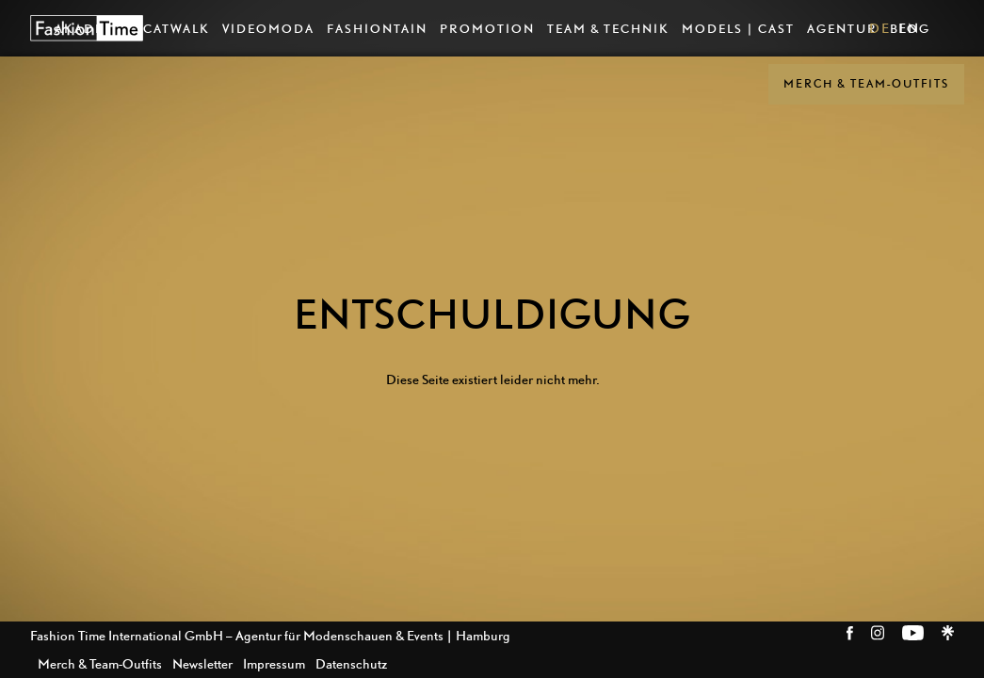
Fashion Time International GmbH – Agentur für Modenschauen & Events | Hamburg (270, 635)
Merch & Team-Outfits (866, 83)
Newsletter (202, 663)
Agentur (842, 28)
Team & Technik (608, 28)
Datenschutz (351, 663)
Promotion (487, 28)
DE (880, 28)
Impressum (274, 663)
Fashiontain (377, 28)
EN (909, 28)
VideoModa (268, 28)
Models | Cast (738, 28)
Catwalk (176, 28)
